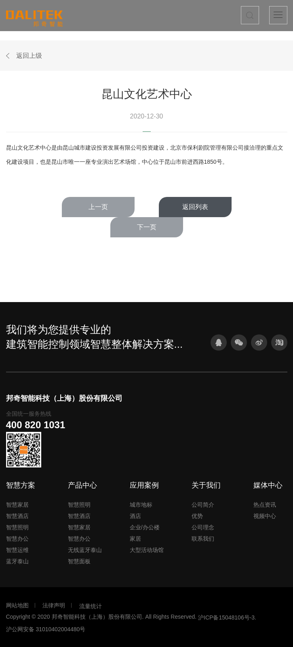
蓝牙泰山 (17, 561)
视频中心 (264, 516)
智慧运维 (17, 550)
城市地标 (141, 504)
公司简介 (203, 504)
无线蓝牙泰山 (85, 550)
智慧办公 (17, 538)
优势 (197, 516)
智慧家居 (17, 504)
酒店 (135, 516)
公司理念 (203, 527)
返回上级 (29, 55)
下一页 (146, 227)
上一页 (98, 206)
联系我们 (203, 538)
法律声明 (53, 605)
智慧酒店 (17, 516)
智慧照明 (17, 527)
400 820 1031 (35, 424)
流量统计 (90, 606)
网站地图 (17, 605)
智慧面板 (79, 561)
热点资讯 (264, 504)
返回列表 (195, 206)
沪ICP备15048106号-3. (227, 617)
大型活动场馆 (147, 550)
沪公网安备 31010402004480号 (46, 629)
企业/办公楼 (145, 527)
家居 (135, 538)
